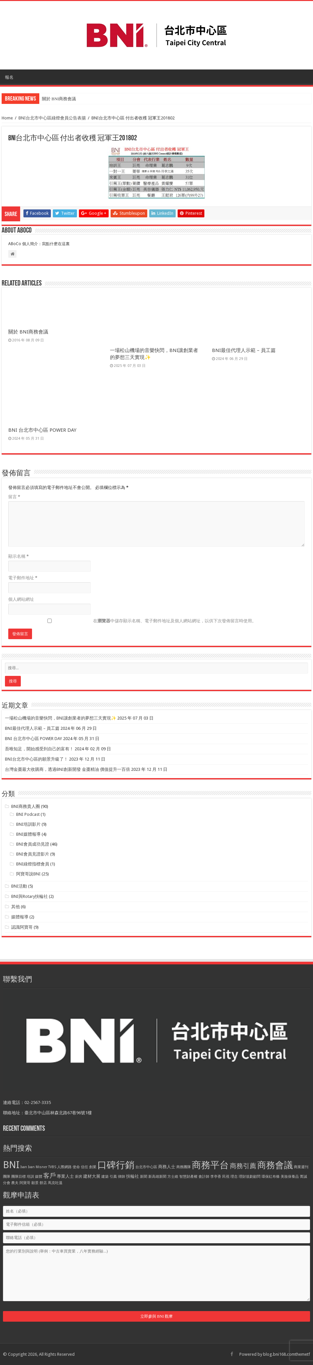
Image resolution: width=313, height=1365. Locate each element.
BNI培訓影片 (28, 824)
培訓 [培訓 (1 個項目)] (30, 1176)
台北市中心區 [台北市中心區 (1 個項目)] (146, 1167)
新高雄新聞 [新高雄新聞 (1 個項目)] (157, 1176)
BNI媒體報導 (28, 834)
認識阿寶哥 (22, 927)
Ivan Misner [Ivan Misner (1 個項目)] (37, 1167)
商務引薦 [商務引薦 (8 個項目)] (243, 1166)
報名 (9, 77)
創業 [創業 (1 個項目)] (92, 1167)
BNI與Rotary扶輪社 (29, 896)
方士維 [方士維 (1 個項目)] (172, 1176)
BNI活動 (19, 886)
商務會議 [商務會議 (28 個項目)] (275, 1165)
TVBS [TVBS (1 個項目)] (52, 1167)
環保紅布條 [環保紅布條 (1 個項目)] (270, 1176)
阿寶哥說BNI (28, 873)
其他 (15, 906)
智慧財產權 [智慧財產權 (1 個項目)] (188, 1176)
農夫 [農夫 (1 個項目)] (14, 1183)
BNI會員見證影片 (32, 854)
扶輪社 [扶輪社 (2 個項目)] (132, 1176)
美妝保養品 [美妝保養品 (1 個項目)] (290, 1176)
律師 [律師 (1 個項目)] (121, 1176)
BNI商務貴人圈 (25, 806)
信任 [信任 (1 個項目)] (84, 1167)
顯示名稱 (18, 556)
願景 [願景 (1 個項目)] (35, 1183)
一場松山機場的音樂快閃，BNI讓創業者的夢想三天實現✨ (60, 718)
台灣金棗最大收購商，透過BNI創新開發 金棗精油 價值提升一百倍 (67, 769)
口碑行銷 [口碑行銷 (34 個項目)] (115, 1164)
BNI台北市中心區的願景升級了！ (36, 759)
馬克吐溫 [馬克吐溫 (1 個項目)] (55, 1183)
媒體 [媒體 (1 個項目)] (38, 1176)
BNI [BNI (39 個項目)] (11, 1164)
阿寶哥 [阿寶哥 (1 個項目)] (24, 1183)
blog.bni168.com (279, 1354)
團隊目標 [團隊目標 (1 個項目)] (18, 1176)
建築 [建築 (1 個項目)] (105, 1176)
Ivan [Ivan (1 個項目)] (23, 1167)
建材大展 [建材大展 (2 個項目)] (91, 1176)
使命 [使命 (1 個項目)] (76, 1167)
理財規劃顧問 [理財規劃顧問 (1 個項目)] (250, 1176)
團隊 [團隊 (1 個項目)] (6, 1176)
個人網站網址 (21, 599)
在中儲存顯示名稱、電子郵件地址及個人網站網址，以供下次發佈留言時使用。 (174, 620)
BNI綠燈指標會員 (32, 863)
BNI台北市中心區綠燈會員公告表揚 (52, 117)
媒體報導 (19, 916)
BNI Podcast (28, 814)
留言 (14, 496)
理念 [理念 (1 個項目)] (234, 1176)
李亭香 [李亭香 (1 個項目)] (215, 1176)
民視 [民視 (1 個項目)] (225, 1176)
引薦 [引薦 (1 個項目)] (113, 1176)
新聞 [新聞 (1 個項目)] (143, 1176)
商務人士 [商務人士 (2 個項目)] (166, 1166)
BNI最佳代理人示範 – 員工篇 (244, 350)
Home (7, 117)
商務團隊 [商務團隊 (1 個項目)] (183, 1167)
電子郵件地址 (22, 577)
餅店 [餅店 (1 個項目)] (43, 1183)
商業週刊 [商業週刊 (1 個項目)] (301, 1167)
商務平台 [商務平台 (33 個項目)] (210, 1165)
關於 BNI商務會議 (59, 98)
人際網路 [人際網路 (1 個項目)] (64, 1167)
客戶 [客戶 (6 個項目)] (49, 1175)
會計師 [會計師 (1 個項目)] (203, 1176)
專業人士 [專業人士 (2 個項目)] (65, 1176)
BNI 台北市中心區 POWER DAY (42, 430)
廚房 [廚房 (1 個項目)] (78, 1176)
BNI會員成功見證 (32, 844)
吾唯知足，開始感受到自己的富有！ (39, 748)
